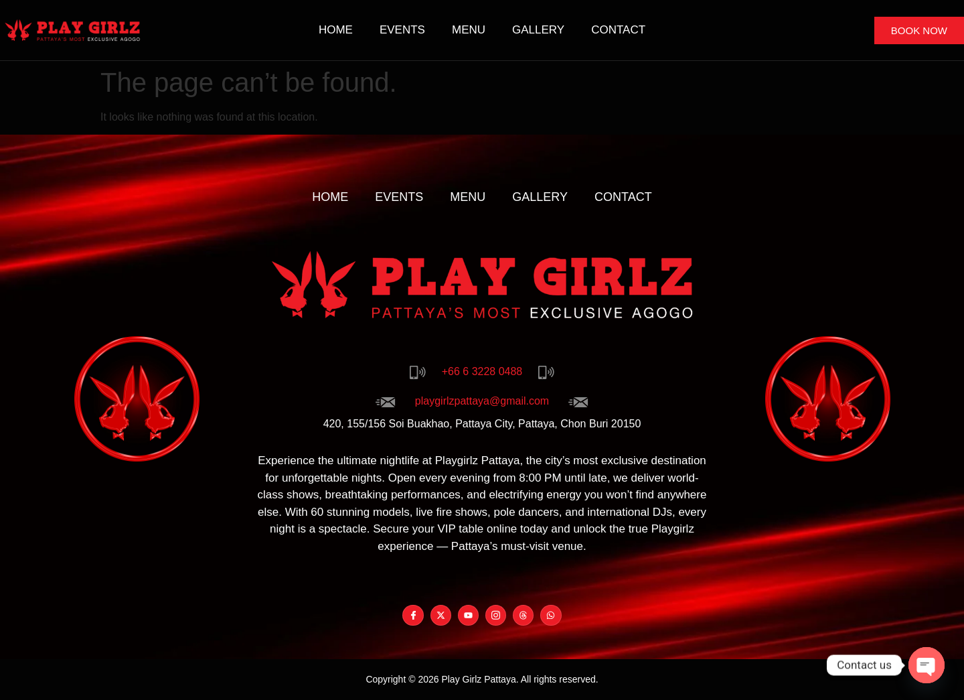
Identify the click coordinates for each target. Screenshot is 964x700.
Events (402, 29)
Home (336, 29)
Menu (468, 29)
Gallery (538, 29)
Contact (618, 29)
